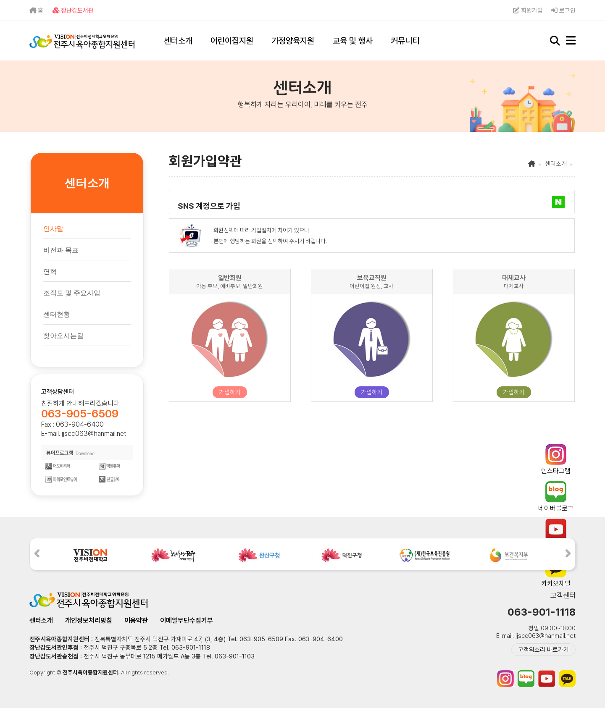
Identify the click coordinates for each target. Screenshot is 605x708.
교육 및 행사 (353, 41)
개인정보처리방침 (88, 620)
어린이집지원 (231, 41)
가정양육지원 (292, 41)
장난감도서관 (73, 10)
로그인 (563, 10)
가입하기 (230, 392)
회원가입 (528, 10)
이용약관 (136, 620)
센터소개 (178, 41)
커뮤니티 (405, 41)
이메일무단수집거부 (186, 620)
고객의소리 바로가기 (543, 649)
